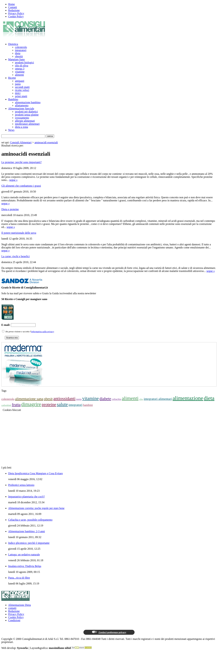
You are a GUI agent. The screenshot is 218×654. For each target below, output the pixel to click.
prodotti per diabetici (26, 111)
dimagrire (31, 404)
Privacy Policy (16, 13)
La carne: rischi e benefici (15, 256)
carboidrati (6, 405)
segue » (13, 180)
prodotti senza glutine (27, 114)
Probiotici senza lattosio (21, 485)
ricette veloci (22, 90)
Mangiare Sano (16, 59)
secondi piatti (22, 87)
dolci (17, 93)
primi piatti (21, 96)
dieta (17, 53)
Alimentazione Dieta (19, 605)
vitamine (20, 71)
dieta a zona (21, 126)
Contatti (12, 7)
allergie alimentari (25, 120)
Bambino (13, 99)
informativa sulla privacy (42, 331)
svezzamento (22, 117)
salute (62, 404)
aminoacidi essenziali (46, 142)
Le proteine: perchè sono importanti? (21, 162)
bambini (88, 405)
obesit (48, 399)
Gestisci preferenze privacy (109, 632)
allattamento (21, 105)
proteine (49, 404)
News (11, 130)
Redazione (14, 10)
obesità (19, 56)
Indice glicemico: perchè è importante (29, 542)
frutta (16, 404)
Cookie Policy (16, 16)
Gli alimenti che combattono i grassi (21, 185)
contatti (12, 608)
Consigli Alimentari (21, 142)
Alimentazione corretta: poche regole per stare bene (36, 508)
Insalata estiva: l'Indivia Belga (24, 566)
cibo (141, 399)
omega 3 (19, 68)
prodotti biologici (24, 62)
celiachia (116, 399)
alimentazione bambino (28, 102)
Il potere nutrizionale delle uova (18, 232)
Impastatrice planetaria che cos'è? (26, 496)
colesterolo (21, 47)
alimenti (19, 74)
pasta (18, 84)
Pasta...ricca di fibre (19, 577)
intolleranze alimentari (27, 123)
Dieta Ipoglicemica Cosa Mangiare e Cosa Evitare (35, 473)
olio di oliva (21, 65)
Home (11, 4)
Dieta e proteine (10, 209)
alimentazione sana (29, 399)
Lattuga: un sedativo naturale (24, 554)
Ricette (12, 77)
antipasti (19, 80)
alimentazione (188, 398)
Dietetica (13, 44)
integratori (20, 50)
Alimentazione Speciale (21, 108)
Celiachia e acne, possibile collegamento (30, 519)
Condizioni (14, 620)
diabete (105, 398)
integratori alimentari (158, 399)
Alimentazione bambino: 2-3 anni (26, 531)
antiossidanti (64, 398)
